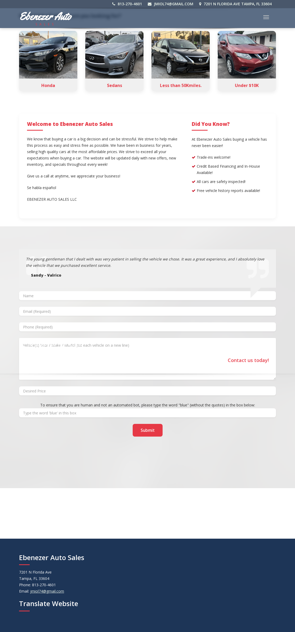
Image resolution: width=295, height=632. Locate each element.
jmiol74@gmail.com (171, 3)
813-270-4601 (127, 3)
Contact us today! (248, 359)
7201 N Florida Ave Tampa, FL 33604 (235, 3)
